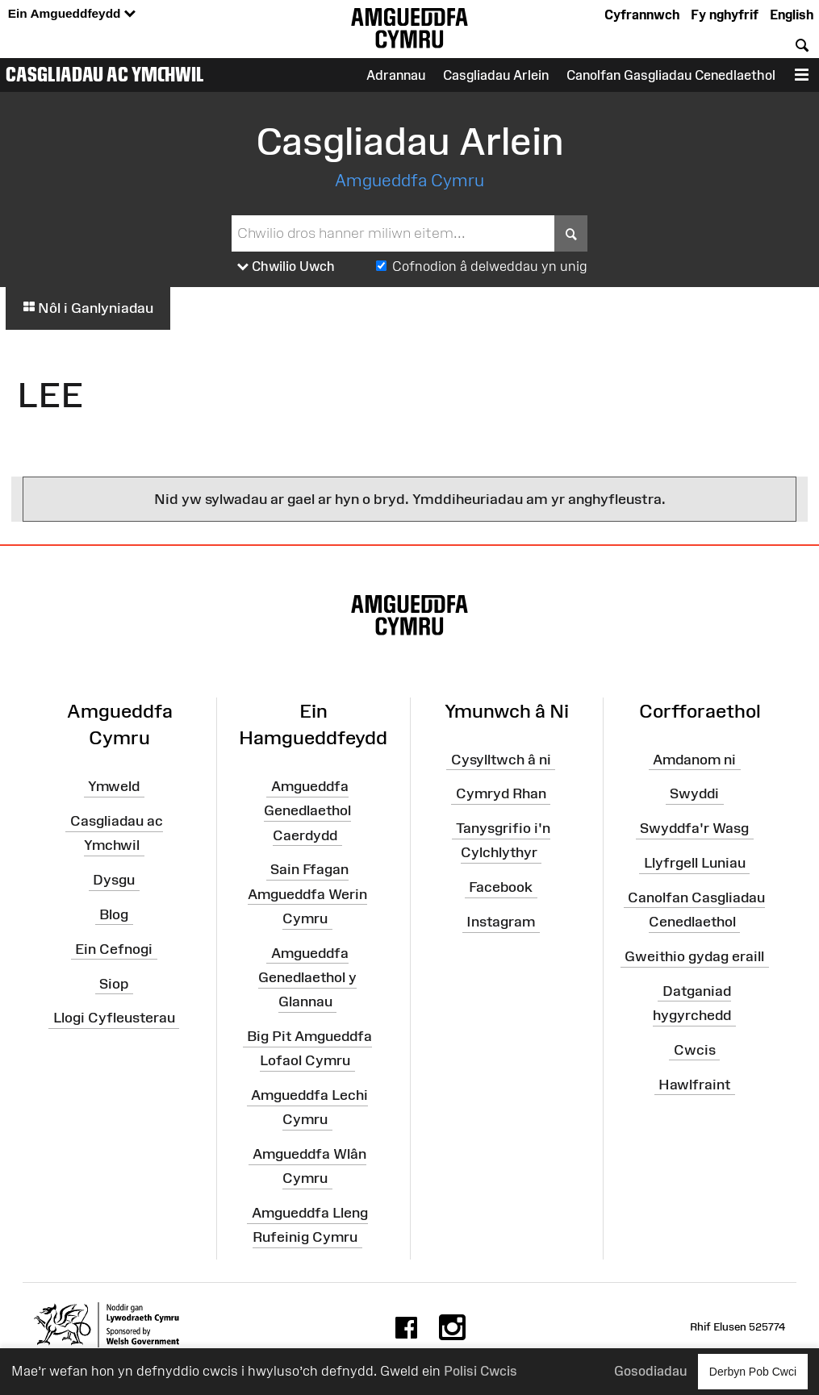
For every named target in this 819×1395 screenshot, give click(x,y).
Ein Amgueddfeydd (72, 14)
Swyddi (694, 793)
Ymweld (114, 786)
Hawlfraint (694, 1084)
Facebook (501, 887)
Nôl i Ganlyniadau (88, 308)
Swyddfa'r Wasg (694, 828)
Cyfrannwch (641, 14)
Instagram (500, 922)
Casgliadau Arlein (496, 75)
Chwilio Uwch (286, 267)
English (791, 14)
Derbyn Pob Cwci (752, 1371)
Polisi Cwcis (480, 1371)
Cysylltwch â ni (501, 759)
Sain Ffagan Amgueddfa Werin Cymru (307, 893)
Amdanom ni (694, 759)
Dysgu (114, 880)
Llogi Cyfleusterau (114, 1018)
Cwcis (695, 1050)
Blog (113, 914)
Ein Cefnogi (114, 949)
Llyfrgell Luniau (695, 863)
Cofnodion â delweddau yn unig (489, 266)
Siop (113, 983)
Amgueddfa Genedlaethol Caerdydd (307, 810)
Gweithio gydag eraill (694, 956)
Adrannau (395, 75)
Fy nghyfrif (724, 14)
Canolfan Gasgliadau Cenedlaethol (670, 75)
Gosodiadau (650, 1371)
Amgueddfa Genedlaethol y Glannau (307, 977)
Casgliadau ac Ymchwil (105, 74)
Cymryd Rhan (501, 793)
